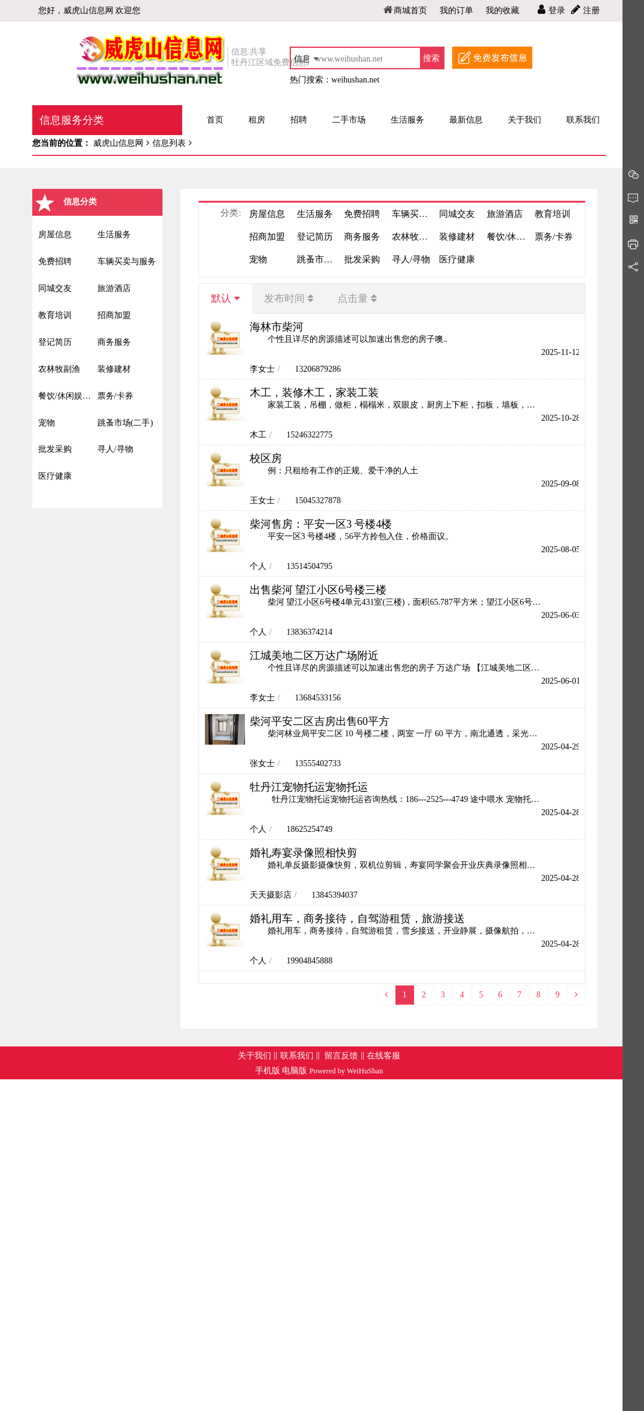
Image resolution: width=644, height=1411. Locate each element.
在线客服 (383, 1055)
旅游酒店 (114, 288)
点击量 (353, 298)
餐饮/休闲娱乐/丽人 (67, 395)
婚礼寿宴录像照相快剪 (303, 853)
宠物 (46, 422)
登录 (556, 10)
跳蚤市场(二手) (125, 422)
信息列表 (169, 143)
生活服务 (114, 234)
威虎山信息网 (117, 143)
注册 (591, 10)
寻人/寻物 (115, 449)
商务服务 (114, 342)
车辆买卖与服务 (126, 261)
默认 (221, 298)
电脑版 (294, 1070)
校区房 (266, 458)
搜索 (431, 58)
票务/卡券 (115, 395)
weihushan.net (355, 79)
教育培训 (55, 315)
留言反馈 (341, 1055)
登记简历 (55, 342)
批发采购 (55, 449)
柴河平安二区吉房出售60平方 (320, 721)
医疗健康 (55, 476)
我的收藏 (502, 10)
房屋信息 (55, 234)
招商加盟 (114, 315)
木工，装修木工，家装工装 (314, 393)
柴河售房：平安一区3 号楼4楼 (321, 524)
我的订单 (456, 10)
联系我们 (297, 1055)
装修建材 (114, 369)
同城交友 (55, 288)
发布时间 (284, 298)
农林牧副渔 (59, 369)
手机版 (267, 1070)
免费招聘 (55, 261)
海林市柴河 (276, 327)
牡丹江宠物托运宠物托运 (309, 787)
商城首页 (410, 10)
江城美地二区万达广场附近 (314, 656)
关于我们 (254, 1055)
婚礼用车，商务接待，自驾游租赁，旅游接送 (357, 919)
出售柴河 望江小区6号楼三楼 (318, 590)
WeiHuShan (365, 1071)
